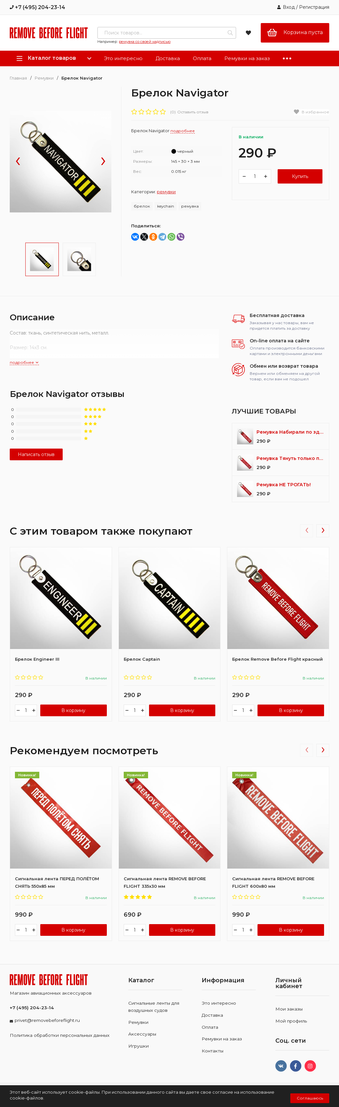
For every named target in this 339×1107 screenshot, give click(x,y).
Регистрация (314, 7)
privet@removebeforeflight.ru (47, 1020)
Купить (300, 176)
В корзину (73, 710)
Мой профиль (291, 1021)
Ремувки (44, 78)
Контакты (212, 1050)
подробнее (24, 362)
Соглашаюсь (310, 1098)
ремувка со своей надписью (144, 41)
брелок (142, 206)
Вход (289, 7)
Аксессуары (142, 1034)
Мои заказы (289, 1009)
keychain (165, 206)
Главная (18, 78)
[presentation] (18, 162)
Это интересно (123, 58)
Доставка (168, 58)
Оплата (202, 58)
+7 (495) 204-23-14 (37, 7)
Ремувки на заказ (247, 58)
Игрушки (138, 1046)
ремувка (190, 206)
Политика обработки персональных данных (59, 1035)
